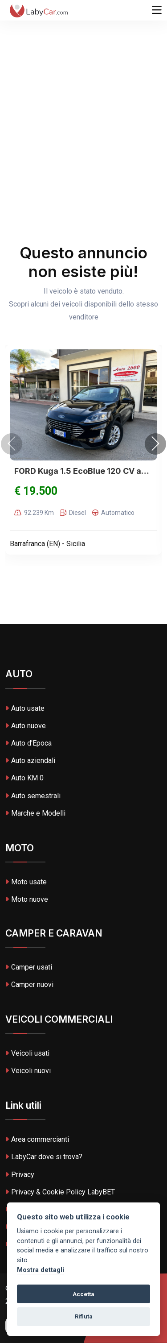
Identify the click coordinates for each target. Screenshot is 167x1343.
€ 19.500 (35, 491)
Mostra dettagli (40, 1270)
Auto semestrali (33, 796)
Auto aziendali (30, 760)
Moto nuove (26, 899)
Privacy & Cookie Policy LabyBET (60, 1192)
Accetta (83, 1294)
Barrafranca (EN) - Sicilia (47, 543)
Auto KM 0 (24, 778)
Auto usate (25, 708)
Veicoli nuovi (28, 1070)
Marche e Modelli (35, 813)
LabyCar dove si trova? (43, 1156)
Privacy (19, 1174)
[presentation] (11, 444)
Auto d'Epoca (28, 743)
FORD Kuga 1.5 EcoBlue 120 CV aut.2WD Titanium (83, 471)
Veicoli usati (27, 1053)
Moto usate (26, 882)
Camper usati (28, 967)
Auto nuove (25, 725)
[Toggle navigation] (157, 10)
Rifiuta (84, 1316)
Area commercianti (37, 1139)
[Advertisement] (83, 88)
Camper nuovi (29, 984)
